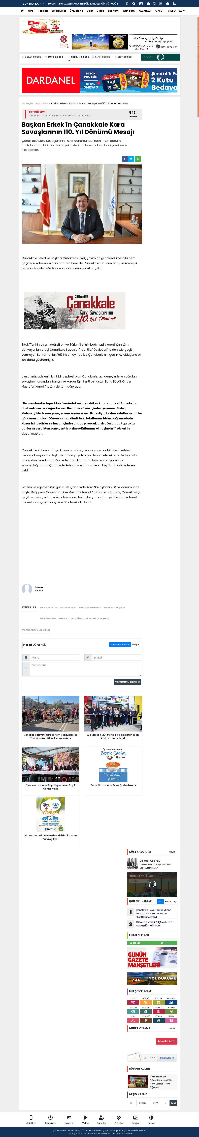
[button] (182, 11)
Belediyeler (58, 11)
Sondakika (50, 1120)
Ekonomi (113, 11)
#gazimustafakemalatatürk (90, 618)
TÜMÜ (172, 852)
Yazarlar (101, 1120)
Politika (43, 11)
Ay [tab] (175, 901)
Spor (90, 11)
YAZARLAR (145, 11)
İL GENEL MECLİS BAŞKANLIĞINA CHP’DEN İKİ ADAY (155, 866)
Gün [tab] (160, 901)
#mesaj (64, 618)
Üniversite (76, 11)
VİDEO (172, 11)
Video (100, 11)
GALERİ (159, 11)
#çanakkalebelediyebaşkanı (58, 607)
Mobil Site (31, 1120)
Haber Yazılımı (124, 1133)
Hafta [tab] (168, 901)
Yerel (30, 11)
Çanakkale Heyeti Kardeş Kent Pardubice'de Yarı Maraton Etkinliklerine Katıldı (149, 913)
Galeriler (69, 1120)
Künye (151, 1120)
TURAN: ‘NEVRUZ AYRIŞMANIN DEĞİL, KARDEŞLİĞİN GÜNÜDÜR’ (83, 3)
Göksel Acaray (150, 861)
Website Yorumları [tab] (120, 644)
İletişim (136, 1120)
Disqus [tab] (135, 644)
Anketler (119, 1120)
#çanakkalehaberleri (36, 629)
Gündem (129, 11)
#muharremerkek (90, 607)
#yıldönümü (48, 618)
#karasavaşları (114, 607)
